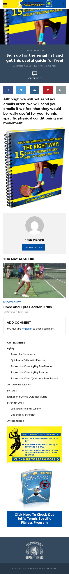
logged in (27, 328)
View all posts (33, 247)
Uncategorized (35, 50)
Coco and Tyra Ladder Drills (27, 307)
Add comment (34, 78)
